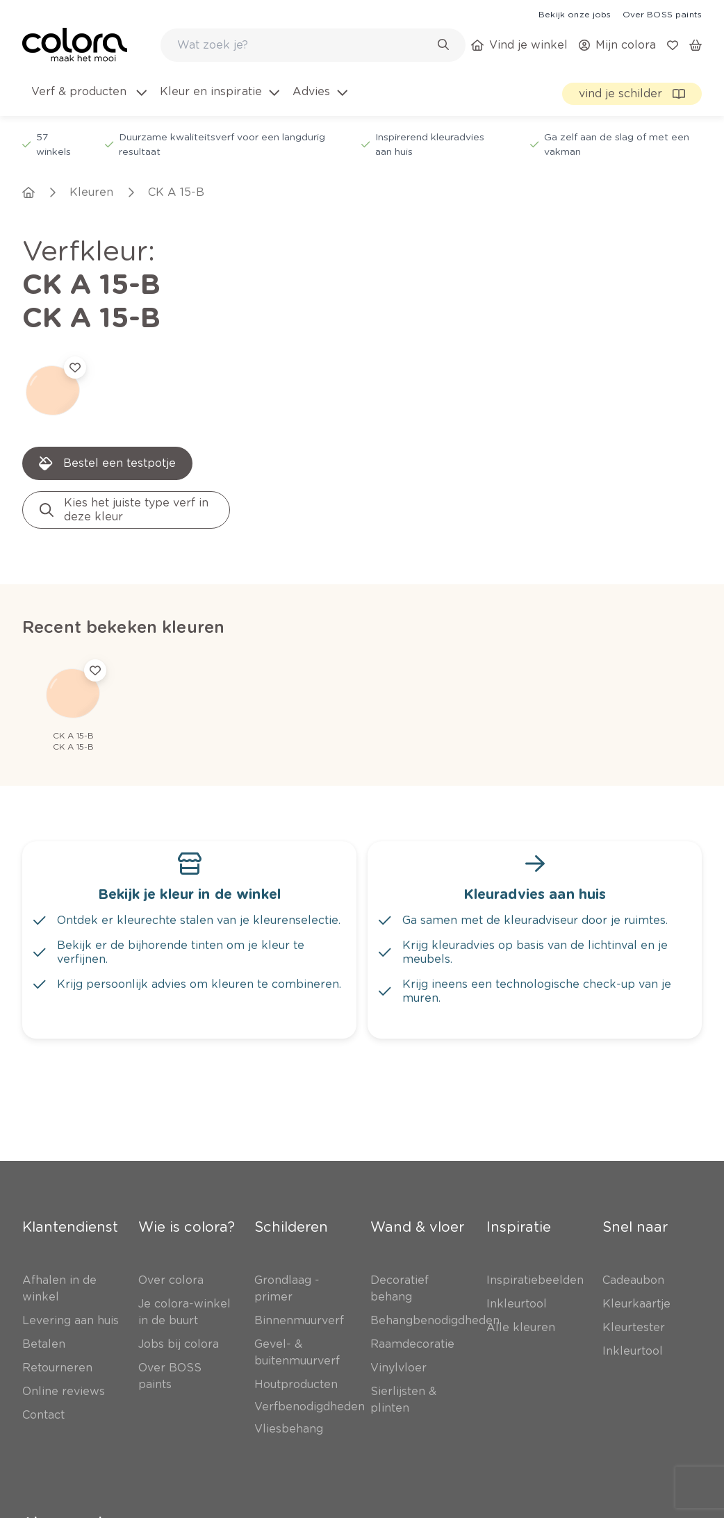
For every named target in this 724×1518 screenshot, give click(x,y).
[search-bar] (304, 45)
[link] (574, 14)
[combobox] (313, 45)
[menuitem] (88, 100)
